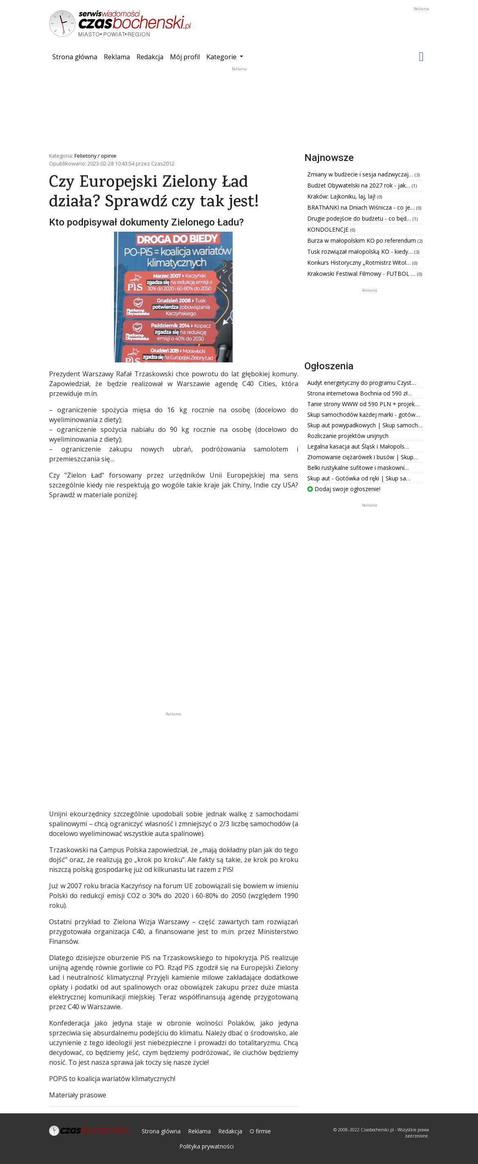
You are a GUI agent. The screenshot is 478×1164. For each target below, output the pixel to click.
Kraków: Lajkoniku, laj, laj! (342, 196)
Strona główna (76, 56)
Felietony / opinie (95, 155)
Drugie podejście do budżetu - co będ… (360, 218)
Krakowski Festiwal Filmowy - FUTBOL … (362, 273)
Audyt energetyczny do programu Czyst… (361, 383)
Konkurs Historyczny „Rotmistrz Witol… (359, 262)
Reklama (117, 56)
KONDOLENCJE (328, 229)
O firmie (260, 1131)
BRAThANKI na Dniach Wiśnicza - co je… (361, 207)
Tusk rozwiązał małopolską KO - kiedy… (360, 251)
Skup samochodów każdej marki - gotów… (363, 414)
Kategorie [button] (222, 56)
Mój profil (185, 56)
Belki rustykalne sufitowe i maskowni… (358, 467)
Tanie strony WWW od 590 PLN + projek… (363, 404)
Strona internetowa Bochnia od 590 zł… (359, 393)
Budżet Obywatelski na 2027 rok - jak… (359, 185)
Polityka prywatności (206, 1146)
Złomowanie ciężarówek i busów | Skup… (362, 457)
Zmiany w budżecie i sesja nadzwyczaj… (361, 174)
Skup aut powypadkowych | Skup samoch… (364, 425)
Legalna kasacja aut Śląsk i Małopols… (358, 446)
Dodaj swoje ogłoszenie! (343, 489)
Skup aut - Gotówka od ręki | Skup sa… (359, 478)
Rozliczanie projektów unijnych (348, 436)
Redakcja (149, 56)
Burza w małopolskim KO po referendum (362, 240)
